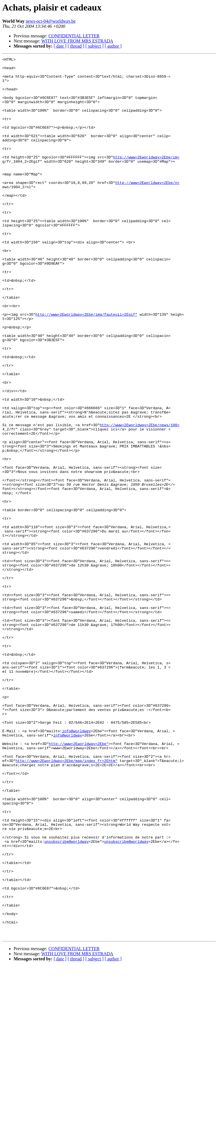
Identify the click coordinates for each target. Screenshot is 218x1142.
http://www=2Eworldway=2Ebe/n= (147, 208)
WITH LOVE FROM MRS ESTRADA (77, 41)
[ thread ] (76, 46)
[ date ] (60, 46)
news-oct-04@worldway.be (51, 21)
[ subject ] (94, 46)
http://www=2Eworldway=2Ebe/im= (146, 177)
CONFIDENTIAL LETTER (74, 35)
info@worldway (76, 866)
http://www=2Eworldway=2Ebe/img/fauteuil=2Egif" (86, 366)
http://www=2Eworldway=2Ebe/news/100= (139, 498)
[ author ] (113, 46)
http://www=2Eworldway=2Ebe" (79, 881)
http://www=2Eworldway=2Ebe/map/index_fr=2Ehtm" (67, 901)
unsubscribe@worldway (66, 998)
